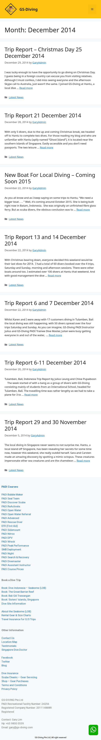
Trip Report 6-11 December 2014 (45, 362)
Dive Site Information (14, 603)
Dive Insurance (10, 673)
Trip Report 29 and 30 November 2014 (45, 425)
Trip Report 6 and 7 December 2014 (49, 303)
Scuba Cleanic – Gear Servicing (19, 677)
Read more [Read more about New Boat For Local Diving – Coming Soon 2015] (83, 209)
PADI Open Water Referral (16, 514)
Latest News (16, 97)
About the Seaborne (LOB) (16, 611)
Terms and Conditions (14, 685)
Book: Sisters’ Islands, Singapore (20, 599)
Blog (4, 665)
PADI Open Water (11, 510)
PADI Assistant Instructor (16, 565)
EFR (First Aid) (10, 525)
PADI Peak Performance (15, 545)
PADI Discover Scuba (13, 502)
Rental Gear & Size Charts (16, 615)
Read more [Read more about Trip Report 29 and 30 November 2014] (83, 460)
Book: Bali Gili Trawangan (16, 595)
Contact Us (8, 638)
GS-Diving (28, 9)
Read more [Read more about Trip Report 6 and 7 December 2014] (55, 335)
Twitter (6, 661)
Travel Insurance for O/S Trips (19, 619)
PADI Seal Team (11, 498)
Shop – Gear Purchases (15, 681)
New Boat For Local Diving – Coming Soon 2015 (50, 178)
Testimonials (9, 645)
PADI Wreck (8, 541)
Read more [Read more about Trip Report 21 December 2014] (46, 147)
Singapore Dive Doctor (14, 649)
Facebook (7, 657)
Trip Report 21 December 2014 (43, 115)
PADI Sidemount (11, 529)
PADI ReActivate (11, 506)
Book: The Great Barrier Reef (18, 591)
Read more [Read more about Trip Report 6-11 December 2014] (31, 394)
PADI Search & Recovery (15, 557)
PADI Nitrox (8, 533)
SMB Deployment (11, 549)
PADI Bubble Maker (12, 494)
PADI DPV (7, 537)
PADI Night (8, 553)
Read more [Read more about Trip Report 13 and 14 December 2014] (54, 275)
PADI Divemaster (11, 561)
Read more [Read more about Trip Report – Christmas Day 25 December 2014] (26, 88)
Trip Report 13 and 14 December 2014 (45, 240)
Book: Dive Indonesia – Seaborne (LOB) (24, 587)
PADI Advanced (10, 518)
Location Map (9, 641)
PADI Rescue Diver (12, 522)
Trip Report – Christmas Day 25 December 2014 (43, 52)
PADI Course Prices (13, 569)
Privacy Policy (9, 688)
